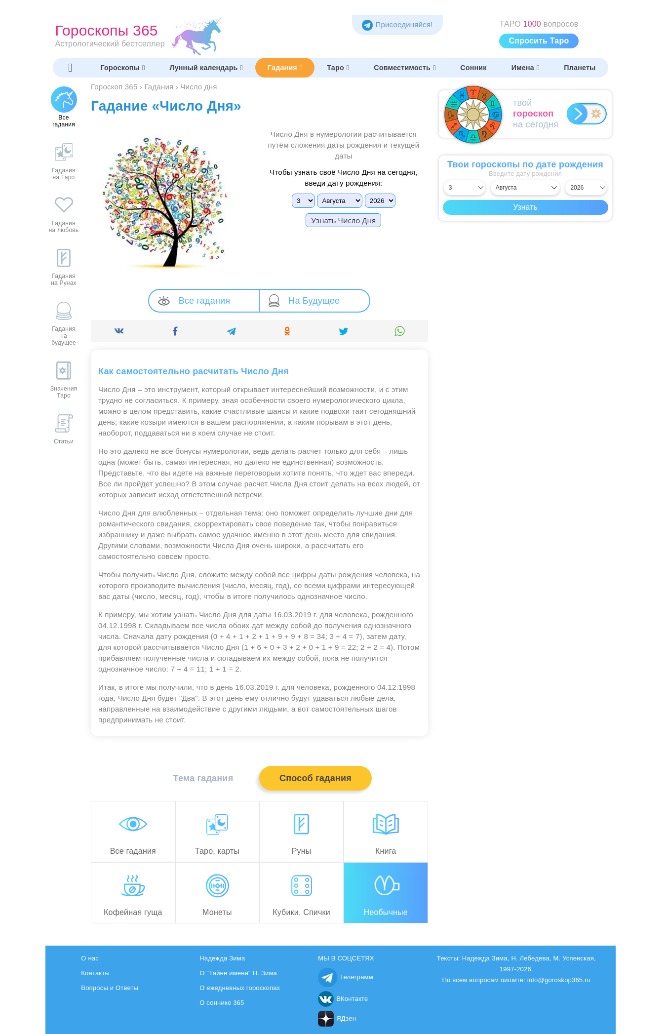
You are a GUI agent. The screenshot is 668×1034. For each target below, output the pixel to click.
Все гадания (194, 301)
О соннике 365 (221, 1002)
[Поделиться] (119, 331)
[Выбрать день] (464, 187)
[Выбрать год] (586, 187)
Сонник (473, 68)
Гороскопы (123, 68)
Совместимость (404, 68)
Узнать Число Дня (343, 220)
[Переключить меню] (70, 68)
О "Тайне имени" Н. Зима (238, 973)
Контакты (95, 973)
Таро (338, 68)
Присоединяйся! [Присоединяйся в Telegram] (397, 24)
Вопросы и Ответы (109, 988)
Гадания (285, 68)
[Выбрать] (303, 201)
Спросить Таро (539, 41)
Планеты (579, 68)
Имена (525, 68)
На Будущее (304, 300)
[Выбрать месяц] (525, 187)
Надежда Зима (222, 958)
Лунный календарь (206, 68)
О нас (90, 958)
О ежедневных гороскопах (239, 988)
